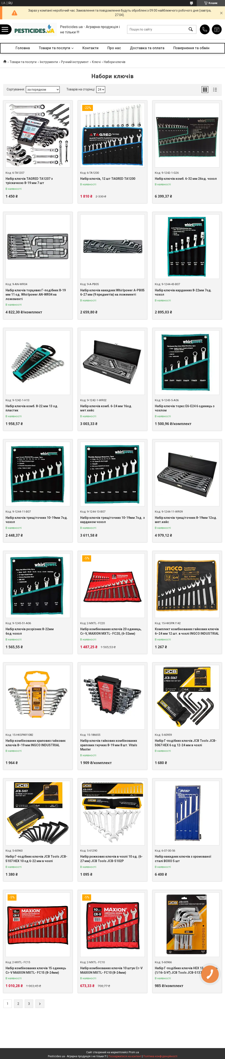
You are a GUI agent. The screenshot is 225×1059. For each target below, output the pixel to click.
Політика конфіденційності (160, 1056)
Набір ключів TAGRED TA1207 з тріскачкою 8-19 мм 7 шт (29, 181)
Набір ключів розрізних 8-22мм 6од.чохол (30, 631)
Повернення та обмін (191, 48)
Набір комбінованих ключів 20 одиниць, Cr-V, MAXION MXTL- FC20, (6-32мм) (110, 631)
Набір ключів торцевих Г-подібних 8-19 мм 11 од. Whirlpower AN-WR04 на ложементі (36, 294)
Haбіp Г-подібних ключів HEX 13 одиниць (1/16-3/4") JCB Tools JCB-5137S (186, 970)
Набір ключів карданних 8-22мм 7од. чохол (183, 292)
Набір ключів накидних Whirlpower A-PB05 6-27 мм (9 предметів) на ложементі (112, 292)
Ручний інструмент (75, 62)
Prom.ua (134, 1052)
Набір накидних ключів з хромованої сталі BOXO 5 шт (183, 859)
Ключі (96, 62)
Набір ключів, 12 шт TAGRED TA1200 (107, 178)
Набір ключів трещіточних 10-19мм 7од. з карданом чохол (112, 520)
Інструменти (49, 62)
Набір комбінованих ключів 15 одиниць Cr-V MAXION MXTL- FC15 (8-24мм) (36, 970)
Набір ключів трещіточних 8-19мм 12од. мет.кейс (186, 520)
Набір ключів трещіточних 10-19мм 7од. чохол (37, 520)
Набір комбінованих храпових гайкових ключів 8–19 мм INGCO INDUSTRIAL (35, 743)
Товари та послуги (54, 48)
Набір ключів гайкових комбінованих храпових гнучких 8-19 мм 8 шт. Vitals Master (108, 745)
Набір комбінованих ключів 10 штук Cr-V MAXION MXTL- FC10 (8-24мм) (111, 970)
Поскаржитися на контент (124, 1056)
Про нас (114, 48)
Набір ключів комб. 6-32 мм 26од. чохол (186, 178)
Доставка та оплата (147, 48)
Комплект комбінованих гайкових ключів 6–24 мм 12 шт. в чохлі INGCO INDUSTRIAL (187, 631)
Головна (23, 48)
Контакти (90, 48)
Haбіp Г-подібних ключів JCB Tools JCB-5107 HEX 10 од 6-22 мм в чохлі (36, 859)
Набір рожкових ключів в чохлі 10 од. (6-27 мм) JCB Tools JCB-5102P (111, 859)
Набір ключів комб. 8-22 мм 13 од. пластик (32, 408)
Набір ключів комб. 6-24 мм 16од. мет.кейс (106, 408)
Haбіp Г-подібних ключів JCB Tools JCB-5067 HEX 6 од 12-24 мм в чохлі (186, 743)
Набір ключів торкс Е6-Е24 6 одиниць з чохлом (185, 408)
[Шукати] (190, 29)
